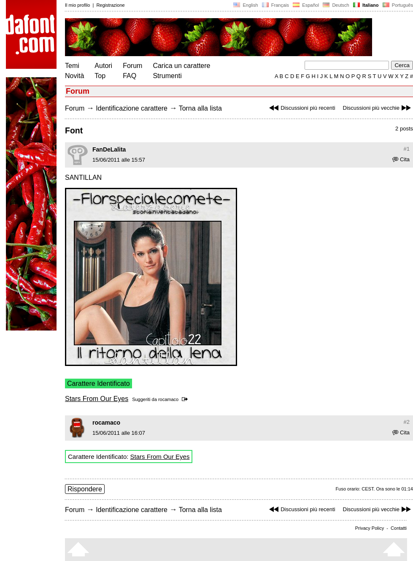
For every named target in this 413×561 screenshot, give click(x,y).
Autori (103, 65)
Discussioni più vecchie (378, 108)
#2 (407, 422)
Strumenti (167, 75)
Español (306, 5)
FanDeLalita (109, 149)
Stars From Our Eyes (96, 398)
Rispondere (84, 489)
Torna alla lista (200, 108)
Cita (401, 159)
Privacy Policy (369, 528)
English (245, 5)
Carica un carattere (181, 65)
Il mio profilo (77, 5)
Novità (74, 75)
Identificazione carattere (131, 108)
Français (275, 5)
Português (397, 5)
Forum (132, 65)
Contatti (399, 528)
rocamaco (168, 399)
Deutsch (336, 5)
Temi (72, 65)
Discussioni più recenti (301, 108)
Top (99, 75)
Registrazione (110, 5)
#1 (407, 149)
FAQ (129, 75)
